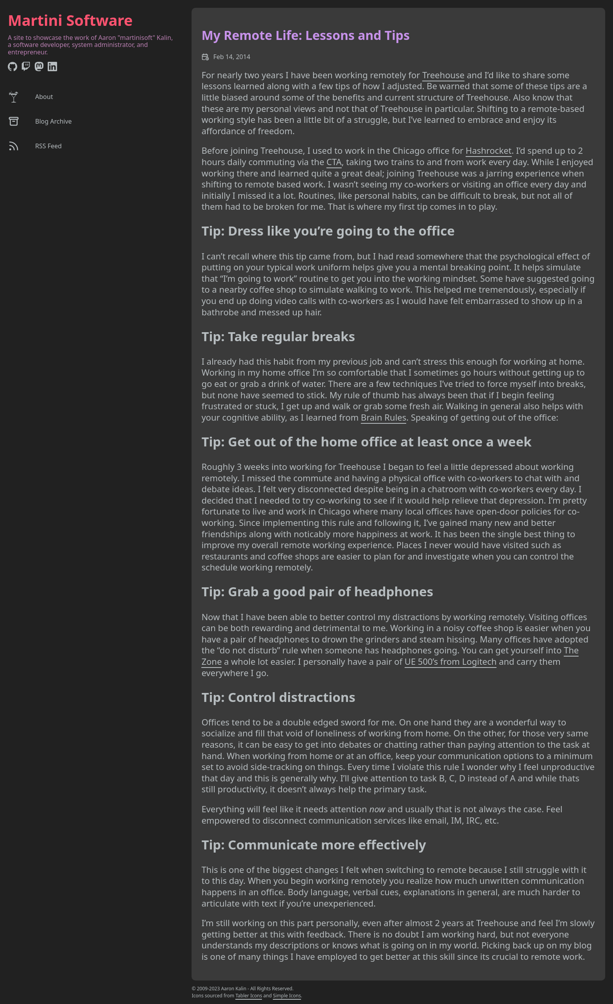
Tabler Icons (248, 995)
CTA (334, 161)
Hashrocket (488, 150)
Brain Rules (383, 417)
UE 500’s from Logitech (451, 661)
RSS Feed (35, 146)
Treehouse (443, 75)
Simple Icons (287, 995)
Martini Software (70, 20)
